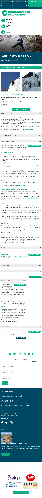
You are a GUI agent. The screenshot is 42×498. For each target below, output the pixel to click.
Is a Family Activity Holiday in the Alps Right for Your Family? (14, 443)
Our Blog (3, 429)
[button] (21, 113)
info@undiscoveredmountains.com (12, 415)
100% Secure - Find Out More (21, 492)
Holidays (7, 59)
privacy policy (34, 361)
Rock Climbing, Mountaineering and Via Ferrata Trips (23, 59)
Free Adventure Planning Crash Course (35, 3)
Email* (3, 376)
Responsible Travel (18, 3)
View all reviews (21, 337)
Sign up (5, 383)
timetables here (6, 314)
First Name (4, 364)
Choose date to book (34, 145)
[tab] (21, 113)
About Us (12, 2)
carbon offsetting (29, 129)
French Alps (25, 3)
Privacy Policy (4, 471)
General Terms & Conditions (7, 469)
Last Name (4, 370)
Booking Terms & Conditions (7, 467)
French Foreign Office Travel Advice (9, 465)
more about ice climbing (20, 185)
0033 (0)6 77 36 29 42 (11, 413)
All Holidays (6, 4)
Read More (5, 454)
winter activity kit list (15, 236)
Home (2, 59)
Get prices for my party (21, 109)
